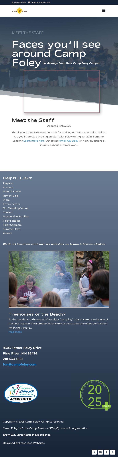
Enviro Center (11, 204)
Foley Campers (12, 224)
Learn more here (34, 140)
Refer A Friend (12, 191)
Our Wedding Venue (15, 208)
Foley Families (11, 220)
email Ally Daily (68, 140)
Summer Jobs (11, 229)
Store (6, 199)
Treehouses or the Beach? (37, 314)
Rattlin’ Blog (10, 195)
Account (8, 187)
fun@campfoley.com (19, 364)
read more (15, 331)
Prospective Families (16, 216)
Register (8, 183)
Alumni (7, 233)
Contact (8, 212)
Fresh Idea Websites (32, 443)
